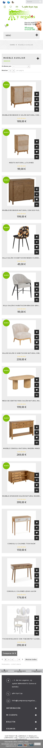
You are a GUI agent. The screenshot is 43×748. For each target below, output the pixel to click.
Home (12, 45)
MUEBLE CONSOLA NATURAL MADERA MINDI (21, 448)
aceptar (37, 744)
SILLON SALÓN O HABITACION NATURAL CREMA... (21, 353)
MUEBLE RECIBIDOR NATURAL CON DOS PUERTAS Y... (21, 210)
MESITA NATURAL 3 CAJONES (21, 163)
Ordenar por (6, 66)
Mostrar (5, 70)
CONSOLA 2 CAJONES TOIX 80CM (21, 543)
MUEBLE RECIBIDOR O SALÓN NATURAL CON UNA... (21, 115)
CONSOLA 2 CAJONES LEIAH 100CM (21, 591)
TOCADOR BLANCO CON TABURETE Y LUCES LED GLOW (21, 639)
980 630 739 (30, 7)
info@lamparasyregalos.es (24, 701)
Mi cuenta (11, 715)
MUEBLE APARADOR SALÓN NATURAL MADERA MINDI (21, 496)
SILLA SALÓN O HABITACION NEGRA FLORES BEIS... (21, 258)
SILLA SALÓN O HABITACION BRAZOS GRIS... (21, 305)
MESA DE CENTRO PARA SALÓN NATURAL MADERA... (21, 401)
